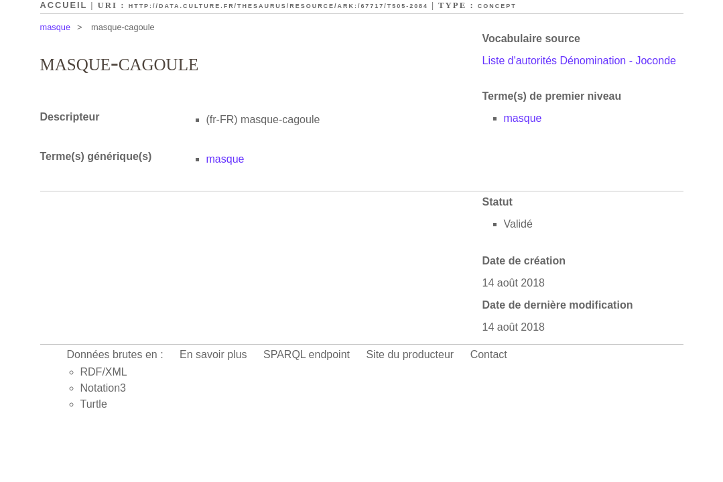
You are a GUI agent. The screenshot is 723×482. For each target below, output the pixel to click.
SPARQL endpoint (306, 354)
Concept (497, 6)
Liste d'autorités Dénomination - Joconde (579, 60)
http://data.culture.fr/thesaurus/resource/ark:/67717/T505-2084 (278, 6)
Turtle (93, 404)
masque (55, 27)
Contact (488, 354)
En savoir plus (213, 354)
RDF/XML (103, 372)
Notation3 (103, 388)
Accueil (64, 5)
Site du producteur (410, 354)
